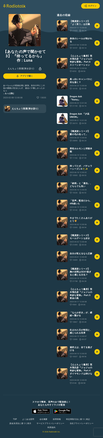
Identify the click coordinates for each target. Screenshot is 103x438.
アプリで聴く (24, 76)
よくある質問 (28, 419)
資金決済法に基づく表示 (20, 423)
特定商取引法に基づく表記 (78, 419)
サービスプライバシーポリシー (50, 423)
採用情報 (57, 419)
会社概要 (43, 419)
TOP (15, 419)
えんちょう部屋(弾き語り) (21, 68)
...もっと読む (8, 93)
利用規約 (51, 427)
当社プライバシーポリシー (82, 423)
